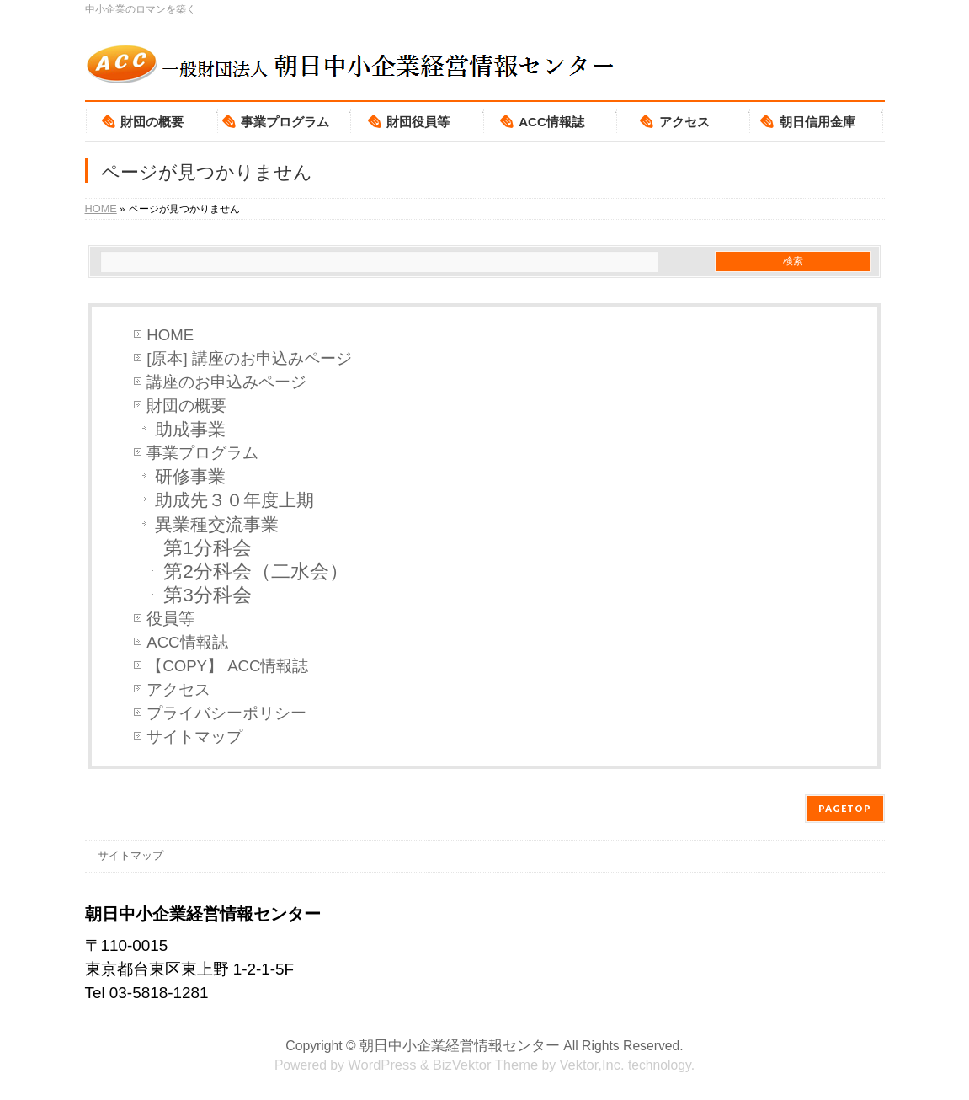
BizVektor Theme (485, 1064)
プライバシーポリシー (226, 713)
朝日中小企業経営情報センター (459, 1045)
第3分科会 (207, 595)
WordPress (382, 1064)
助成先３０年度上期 (234, 500)
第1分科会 (207, 547)
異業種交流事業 (217, 524)
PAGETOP (844, 808)
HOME (170, 335)
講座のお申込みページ (226, 382)
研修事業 (190, 476)
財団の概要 (186, 405)
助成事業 (190, 429)
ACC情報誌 (186, 642)
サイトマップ (194, 736)
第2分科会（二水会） (256, 571)
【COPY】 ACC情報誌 (227, 666)
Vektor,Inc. (591, 1064)
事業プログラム (202, 453)
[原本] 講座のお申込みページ (249, 358)
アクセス (178, 689)
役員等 (170, 618)
